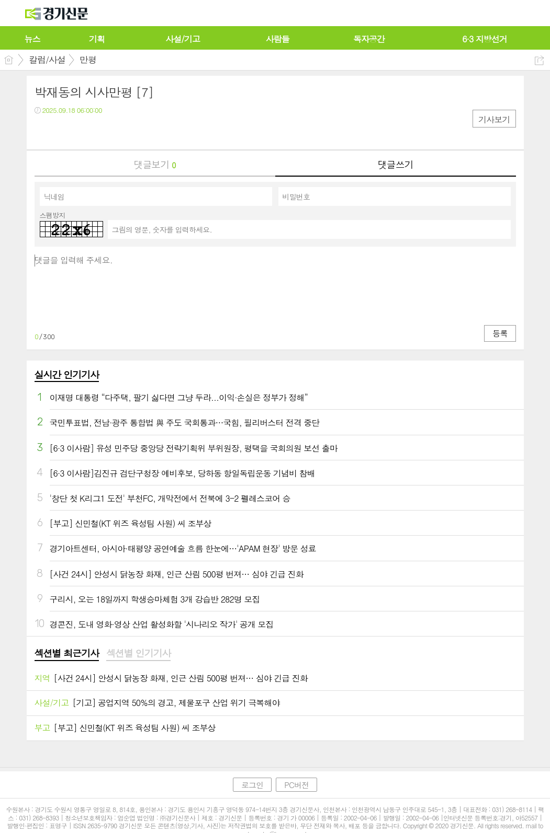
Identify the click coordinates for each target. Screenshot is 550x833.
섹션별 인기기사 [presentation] (138, 653)
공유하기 (539, 60)
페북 (44, 131)
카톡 (85, 131)
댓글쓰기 (395, 164)
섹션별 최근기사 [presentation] (67, 653)
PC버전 (296, 784)
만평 (88, 59)
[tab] (67, 654)
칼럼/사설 (47, 59)
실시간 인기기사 (67, 374)
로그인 (252, 784)
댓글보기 (155, 164)
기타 (106, 131)
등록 (499, 333)
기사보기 (494, 119)
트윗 (64, 131)
